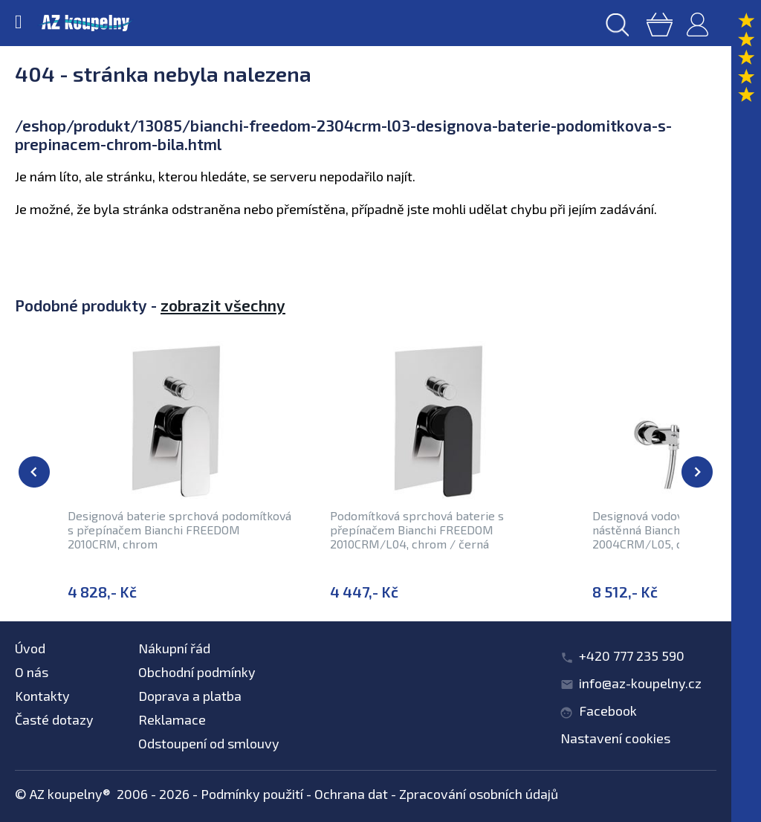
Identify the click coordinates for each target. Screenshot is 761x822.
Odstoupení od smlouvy (208, 743)
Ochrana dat (351, 794)
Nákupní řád (174, 648)
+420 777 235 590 (631, 655)
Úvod (30, 648)
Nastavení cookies (615, 738)
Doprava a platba (190, 695)
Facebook (608, 710)
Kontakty (42, 695)
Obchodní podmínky (197, 672)
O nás (31, 672)
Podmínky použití (252, 794)
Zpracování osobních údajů (478, 794)
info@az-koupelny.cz (640, 683)
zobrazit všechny (223, 305)
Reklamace (172, 719)
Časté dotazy (54, 719)
